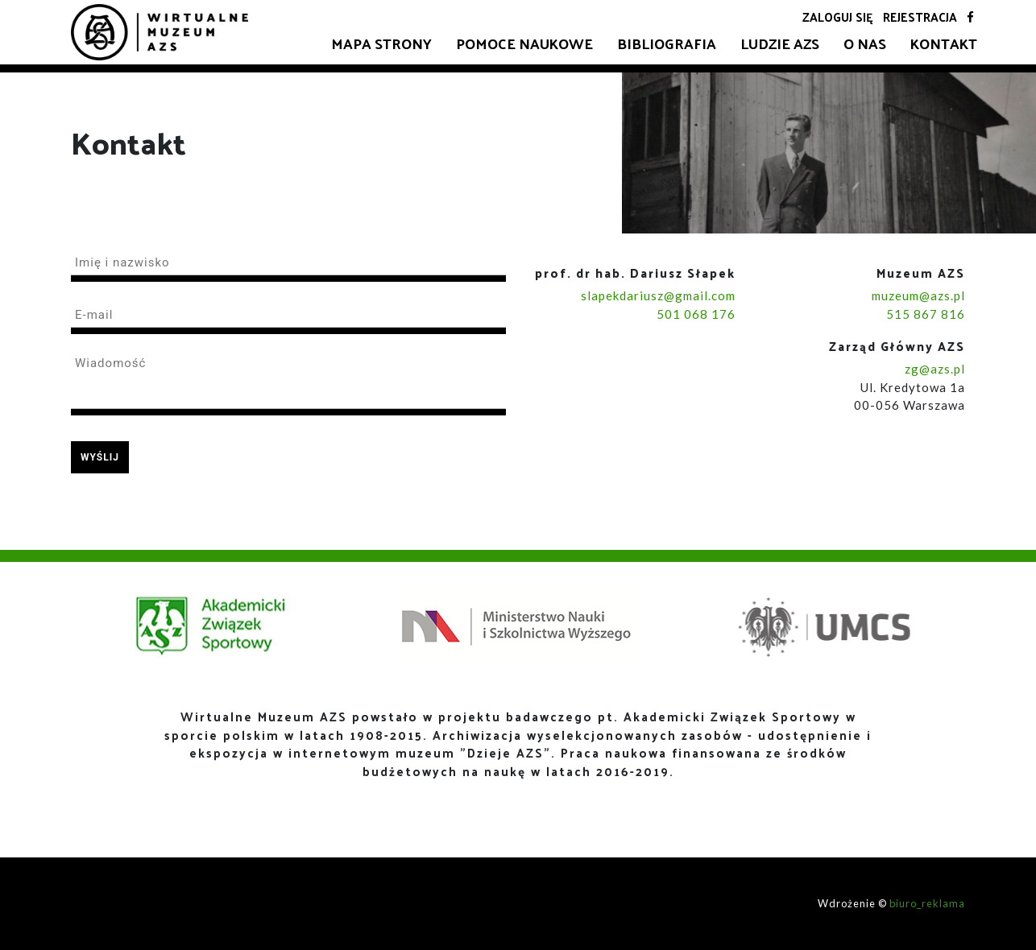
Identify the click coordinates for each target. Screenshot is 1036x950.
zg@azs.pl (935, 368)
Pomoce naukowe (524, 43)
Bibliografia (666, 43)
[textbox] (288, 266)
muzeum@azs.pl (918, 295)
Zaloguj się (837, 16)
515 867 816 (925, 314)
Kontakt (943, 43)
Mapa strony (381, 43)
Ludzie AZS (779, 43)
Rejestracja (920, 16)
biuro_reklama (927, 903)
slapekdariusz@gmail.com (658, 295)
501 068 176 (696, 314)
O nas (864, 43)
